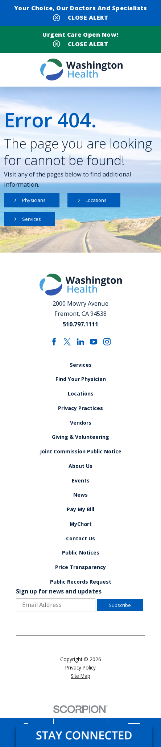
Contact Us (80, 547)
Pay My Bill (81, 517)
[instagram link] (107, 344)
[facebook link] (53, 344)
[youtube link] (94, 344)
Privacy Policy (80, 678)
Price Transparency (81, 577)
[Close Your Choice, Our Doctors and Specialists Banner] (80, 16)
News (80, 502)
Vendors (80, 427)
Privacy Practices (81, 412)
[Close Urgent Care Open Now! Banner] (80, 43)
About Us (80, 472)
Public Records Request (80, 592)
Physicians (34, 201)
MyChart (80, 532)
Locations (98, 201)
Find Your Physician (80, 382)
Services (32, 221)
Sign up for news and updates (59, 602)
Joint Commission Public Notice (80, 457)
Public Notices (80, 562)
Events (80, 487)
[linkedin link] (80, 344)
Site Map (80, 687)
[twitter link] (67, 344)
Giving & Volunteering (80, 442)
